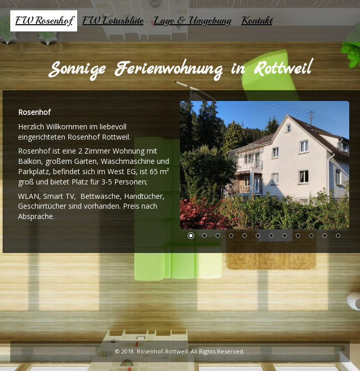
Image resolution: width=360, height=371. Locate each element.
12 (338, 236)
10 (311, 236)
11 (324, 236)
